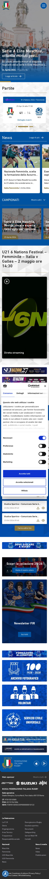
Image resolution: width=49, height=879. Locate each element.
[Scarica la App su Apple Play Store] (36, 763)
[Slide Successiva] (10, 45)
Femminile (6, 852)
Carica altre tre (24, 528)
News (4, 862)
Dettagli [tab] (20, 393)
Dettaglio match (25, 120)
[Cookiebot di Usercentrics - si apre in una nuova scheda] (29, 386)
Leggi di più (36, 137)
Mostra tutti (40, 777)
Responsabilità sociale (11, 839)
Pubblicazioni (41, 855)
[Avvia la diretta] (24, 281)
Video (38, 852)
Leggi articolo (13, 76)
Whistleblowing (25, 875)
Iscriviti (24, 634)
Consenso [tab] (8, 393)
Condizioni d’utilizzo (20, 873)
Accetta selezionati (24, 482)
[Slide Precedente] (3, 45)
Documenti (29, 829)
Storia (4, 826)
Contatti (28, 839)
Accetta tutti (24, 474)
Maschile (5, 848)
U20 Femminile (8, 858)
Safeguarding (30, 832)
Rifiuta (24, 490)
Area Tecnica (7, 832)
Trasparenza (7, 836)
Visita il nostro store (24, 570)
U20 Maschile (7, 855)
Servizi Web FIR (31, 836)
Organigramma (8, 829)
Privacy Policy (34, 873)
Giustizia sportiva (31, 826)
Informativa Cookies (10, 875)
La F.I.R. (5, 822)
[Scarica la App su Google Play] (44, 763)
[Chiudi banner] (45, 386)
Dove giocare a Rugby (33, 822)
